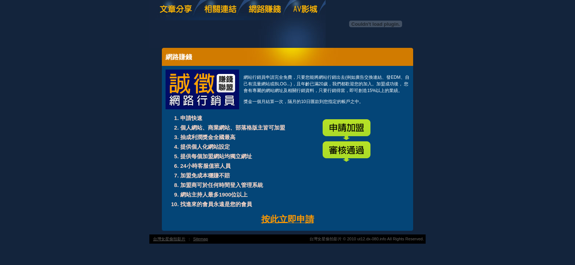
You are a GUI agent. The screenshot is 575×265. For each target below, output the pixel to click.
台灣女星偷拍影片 (169, 239)
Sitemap (200, 239)
